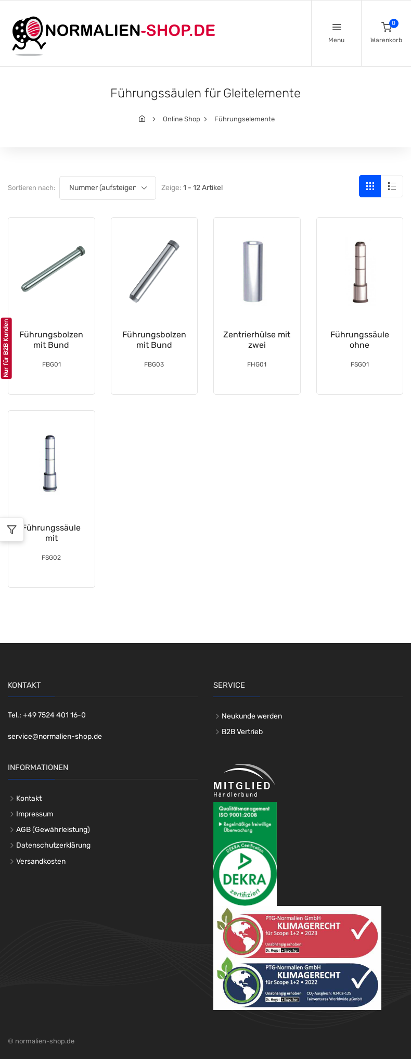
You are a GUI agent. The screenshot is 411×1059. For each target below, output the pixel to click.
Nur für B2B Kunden (5, 348)
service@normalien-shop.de (55, 736)
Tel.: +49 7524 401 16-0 (47, 715)
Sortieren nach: (31, 188)
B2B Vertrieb (242, 731)
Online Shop (181, 119)
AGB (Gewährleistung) (53, 829)
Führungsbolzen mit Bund (51, 340)
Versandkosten (41, 861)
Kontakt (29, 798)
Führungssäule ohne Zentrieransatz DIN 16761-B (359, 350)
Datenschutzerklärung (53, 845)
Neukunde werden (252, 716)
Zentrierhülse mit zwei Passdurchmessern (260, 345)
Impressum (34, 814)
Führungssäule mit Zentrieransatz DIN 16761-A (51, 543)
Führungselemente (244, 119)
